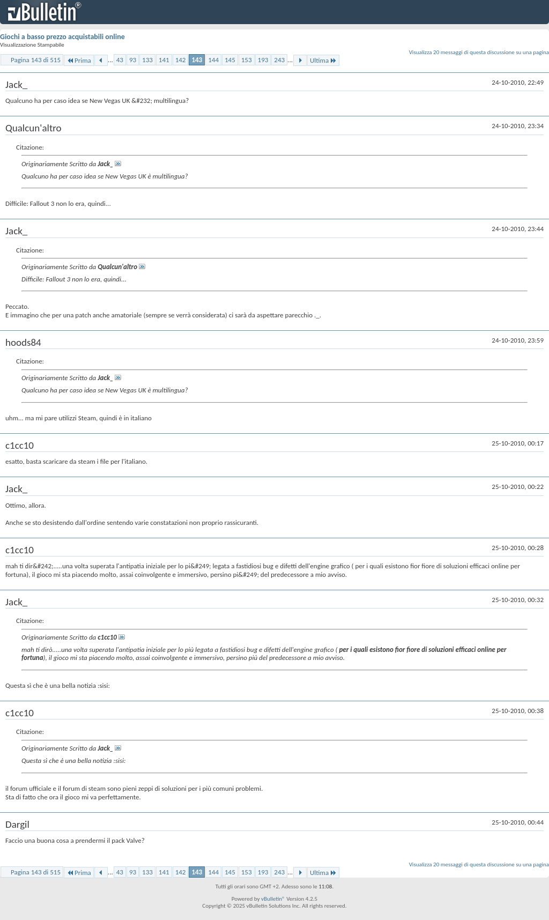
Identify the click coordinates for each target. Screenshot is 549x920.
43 (119, 60)
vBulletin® (273, 898)
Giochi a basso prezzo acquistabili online (62, 36)
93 (132, 60)
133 (147, 60)
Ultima (323, 60)
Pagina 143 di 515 (36, 60)
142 (180, 60)
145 (230, 60)
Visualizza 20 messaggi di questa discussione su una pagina (479, 52)
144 (213, 60)
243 (279, 60)
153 (246, 60)
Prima (78, 60)
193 (263, 60)
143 (196, 60)
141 (164, 60)
